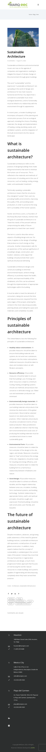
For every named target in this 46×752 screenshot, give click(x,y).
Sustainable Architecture (23, 604)
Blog (34, 14)
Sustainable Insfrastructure (28, 586)
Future (30, 601)
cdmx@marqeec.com (20, 676)
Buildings (11, 599)
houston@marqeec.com (21, 646)
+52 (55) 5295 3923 (19, 680)
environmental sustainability (17, 601)
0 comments (11, 61)
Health (11, 604)
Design (19, 599)
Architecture (15, 586)
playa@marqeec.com (20, 704)
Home (30, 14)
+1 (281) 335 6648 (19, 649)
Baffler (33, 748)
